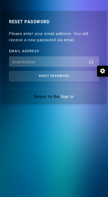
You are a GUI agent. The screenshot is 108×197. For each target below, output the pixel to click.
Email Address (24, 51)
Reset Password (54, 76)
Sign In (67, 96)
